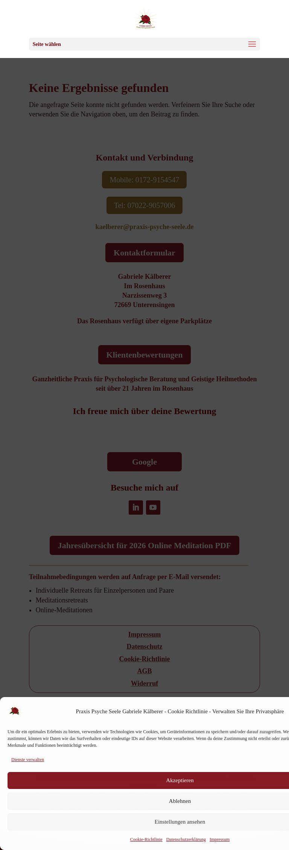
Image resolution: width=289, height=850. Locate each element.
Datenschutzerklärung (186, 839)
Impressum (220, 839)
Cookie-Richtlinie (146, 839)
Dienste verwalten (27, 759)
